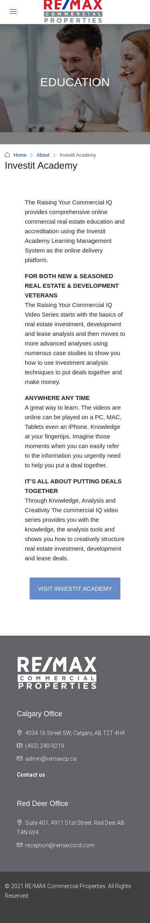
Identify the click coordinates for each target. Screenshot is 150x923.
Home (20, 155)
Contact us (31, 775)
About (43, 155)
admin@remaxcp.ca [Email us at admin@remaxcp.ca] (50, 758)
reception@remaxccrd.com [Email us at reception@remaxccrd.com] (60, 845)
